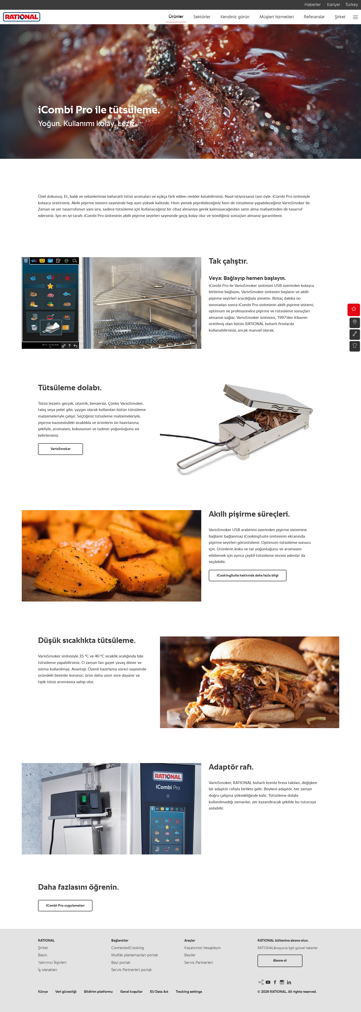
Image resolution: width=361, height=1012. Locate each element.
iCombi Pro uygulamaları (65, 905)
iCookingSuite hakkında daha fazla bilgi (247, 575)
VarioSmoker (60, 449)
